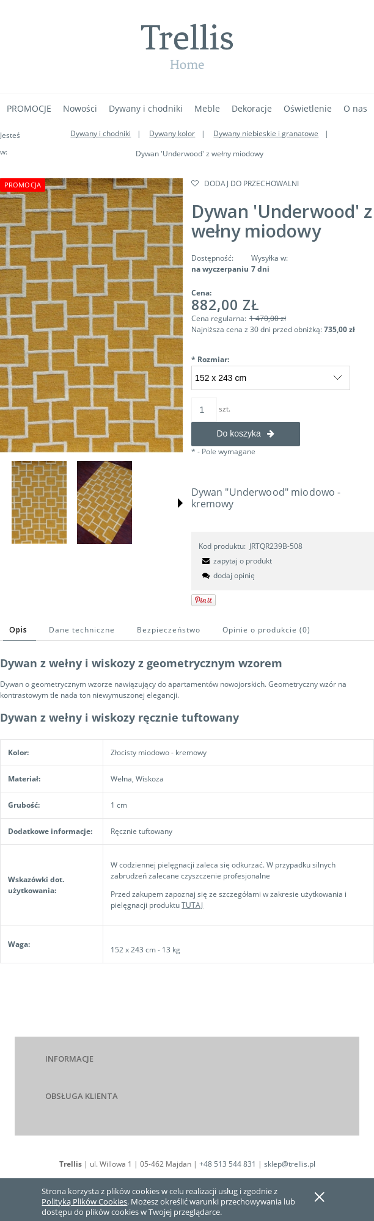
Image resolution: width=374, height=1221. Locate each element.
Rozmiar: (210, 359)
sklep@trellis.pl (289, 1164)
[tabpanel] (187, 832)
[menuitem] (29, 108)
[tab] (19, 629)
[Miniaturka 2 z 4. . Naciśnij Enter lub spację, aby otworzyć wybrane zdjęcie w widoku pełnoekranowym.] (104, 502)
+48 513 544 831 (227, 1164)
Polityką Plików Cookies (84, 1201)
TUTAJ (192, 905)
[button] (180, 503)
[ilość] (204, 409)
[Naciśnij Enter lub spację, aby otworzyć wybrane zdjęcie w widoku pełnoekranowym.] (91, 315)
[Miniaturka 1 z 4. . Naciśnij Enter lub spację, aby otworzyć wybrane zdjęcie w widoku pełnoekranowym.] (39, 502)
